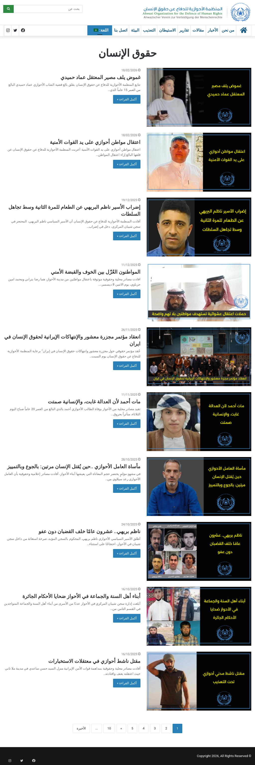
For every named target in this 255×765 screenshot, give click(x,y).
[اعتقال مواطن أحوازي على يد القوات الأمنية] (199, 162)
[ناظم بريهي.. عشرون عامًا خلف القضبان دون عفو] (199, 551)
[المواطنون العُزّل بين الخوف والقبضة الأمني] (199, 291)
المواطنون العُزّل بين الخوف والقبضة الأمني (95, 272)
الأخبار (213, 30)
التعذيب (149, 30)
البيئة (135, 30)
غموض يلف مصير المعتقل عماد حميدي (100, 77)
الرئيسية (128, 39)
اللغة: (101, 30)
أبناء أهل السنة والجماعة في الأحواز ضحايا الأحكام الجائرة (81, 596)
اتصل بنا (120, 30)
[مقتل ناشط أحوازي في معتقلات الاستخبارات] (199, 681)
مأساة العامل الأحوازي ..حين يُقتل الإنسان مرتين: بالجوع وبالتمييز (73, 466)
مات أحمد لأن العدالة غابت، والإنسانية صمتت (94, 402)
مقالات (198, 30)
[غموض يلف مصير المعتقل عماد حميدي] (199, 97)
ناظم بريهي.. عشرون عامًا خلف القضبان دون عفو (89, 531)
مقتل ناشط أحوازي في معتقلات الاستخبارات (94, 661)
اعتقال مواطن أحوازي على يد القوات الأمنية (95, 142)
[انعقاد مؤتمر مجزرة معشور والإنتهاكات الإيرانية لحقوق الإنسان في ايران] (199, 356)
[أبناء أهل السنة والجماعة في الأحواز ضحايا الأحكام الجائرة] (199, 616)
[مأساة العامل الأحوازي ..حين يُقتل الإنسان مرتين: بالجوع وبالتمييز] (199, 486)
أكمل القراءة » (127, 99)
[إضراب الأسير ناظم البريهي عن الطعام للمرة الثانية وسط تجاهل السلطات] (199, 227)
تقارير (184, 30)
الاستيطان (167, 30)
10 (109, 728)
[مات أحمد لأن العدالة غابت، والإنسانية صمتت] (199, 421)
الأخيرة (81, 728)
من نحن (228, 30)
